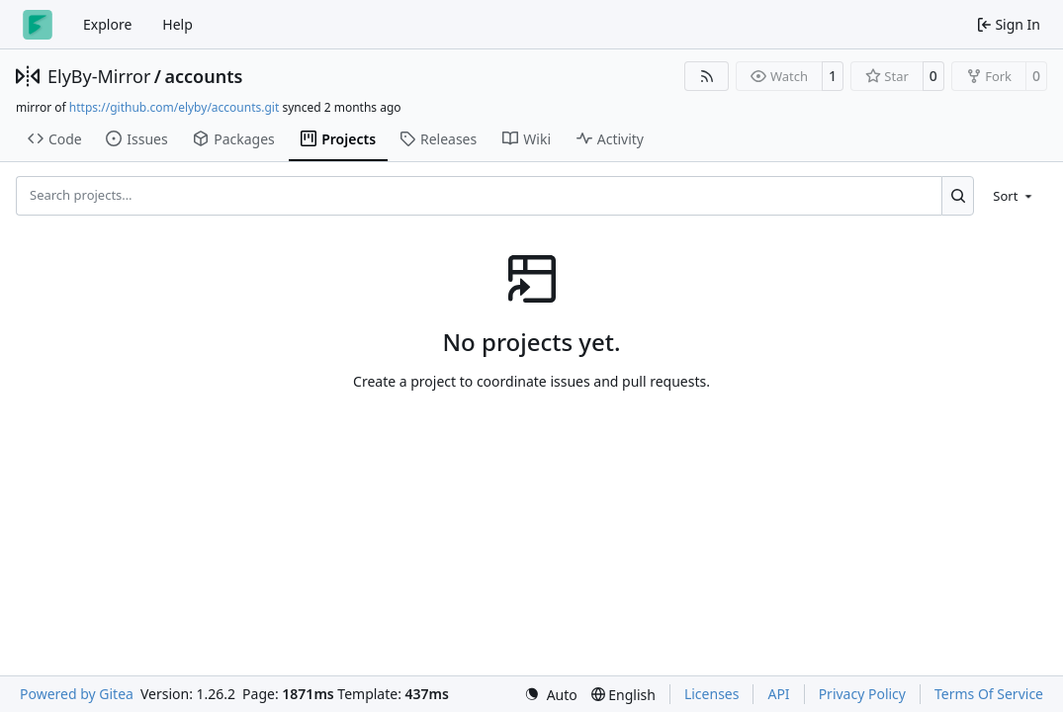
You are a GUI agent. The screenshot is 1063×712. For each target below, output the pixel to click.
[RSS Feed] (707, 76)
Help (177, 24)
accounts (204, 76)
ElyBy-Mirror (98, 76)
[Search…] (957, 196)
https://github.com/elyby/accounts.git (174, 107)
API (778, 693)
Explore (107, 24)
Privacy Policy (862, 693)
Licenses (712, 693)
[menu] (1014, 196)
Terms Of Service (988, 693)
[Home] (37, 25)
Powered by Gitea (76, 693)
